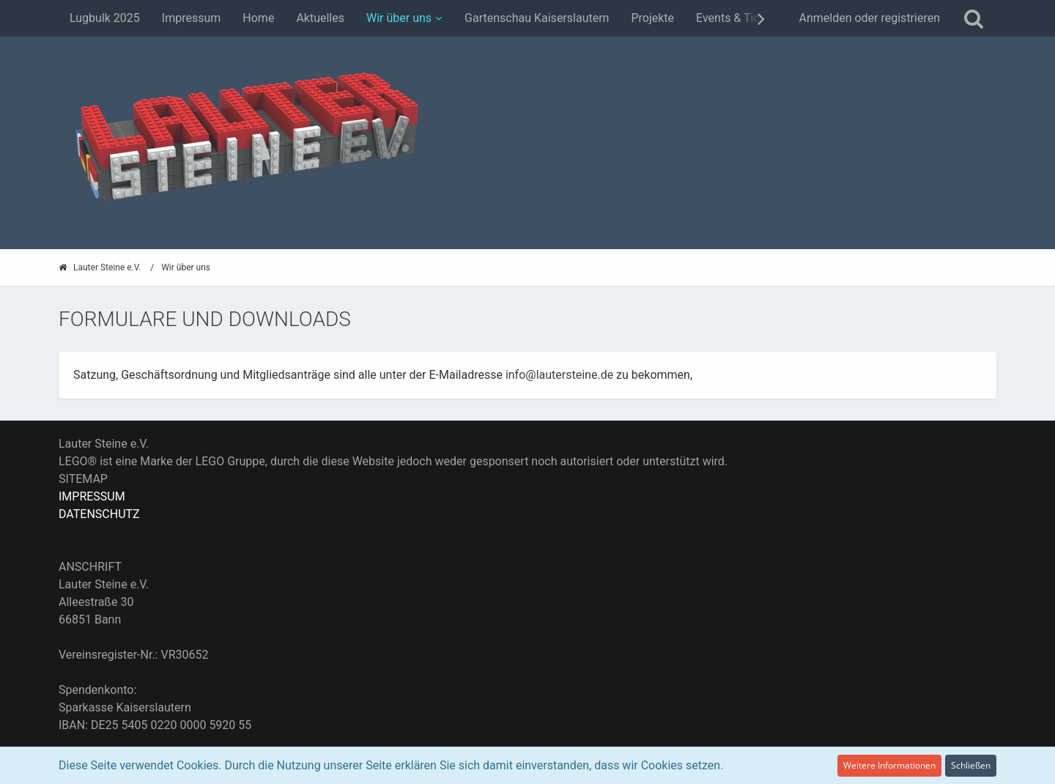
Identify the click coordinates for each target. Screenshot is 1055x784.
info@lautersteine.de (559, 375)
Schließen (971, 765)
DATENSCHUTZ (99, 514)
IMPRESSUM (92, 496)
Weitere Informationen (889, 765)
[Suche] (973, 18)
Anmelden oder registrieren (869, 18)
